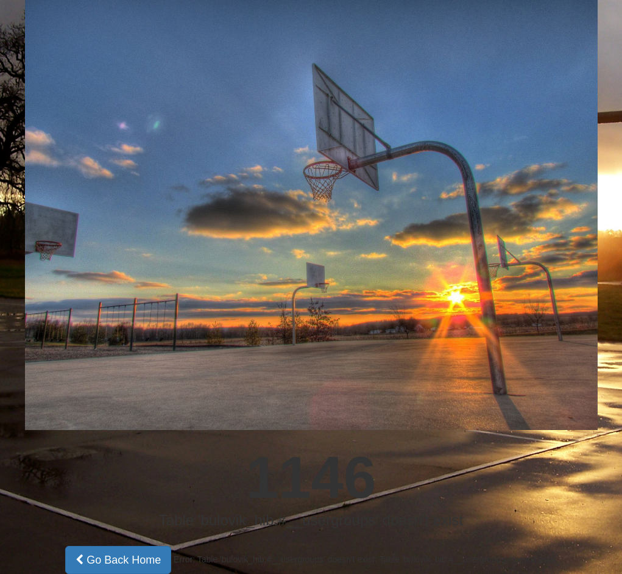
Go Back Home (118, 560)
